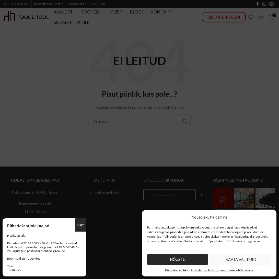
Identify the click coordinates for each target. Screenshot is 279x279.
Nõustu (177, 259)
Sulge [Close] (80, 225)
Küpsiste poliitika (176, 270)
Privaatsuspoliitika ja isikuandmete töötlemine (222, 270)
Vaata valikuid (241, 259)
